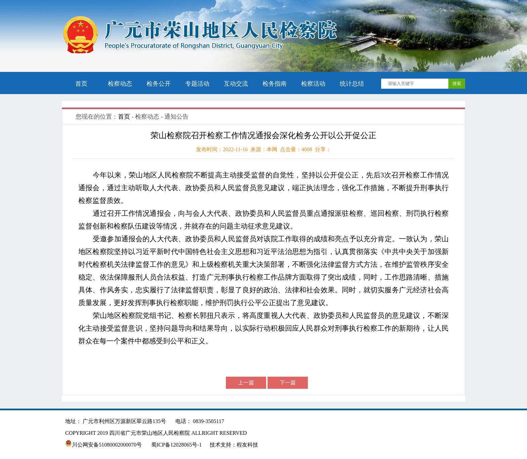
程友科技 (247, 445)
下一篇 (288, 382)
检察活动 (313, 83)
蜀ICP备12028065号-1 (176, 445)
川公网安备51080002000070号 (104, 445)
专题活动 (197, 83)
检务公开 (159, 83)
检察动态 (120, 83)
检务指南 (274, 83)
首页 (81, 83)
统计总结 (352, 83)
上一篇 (246, 382)
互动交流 (236, 83)
